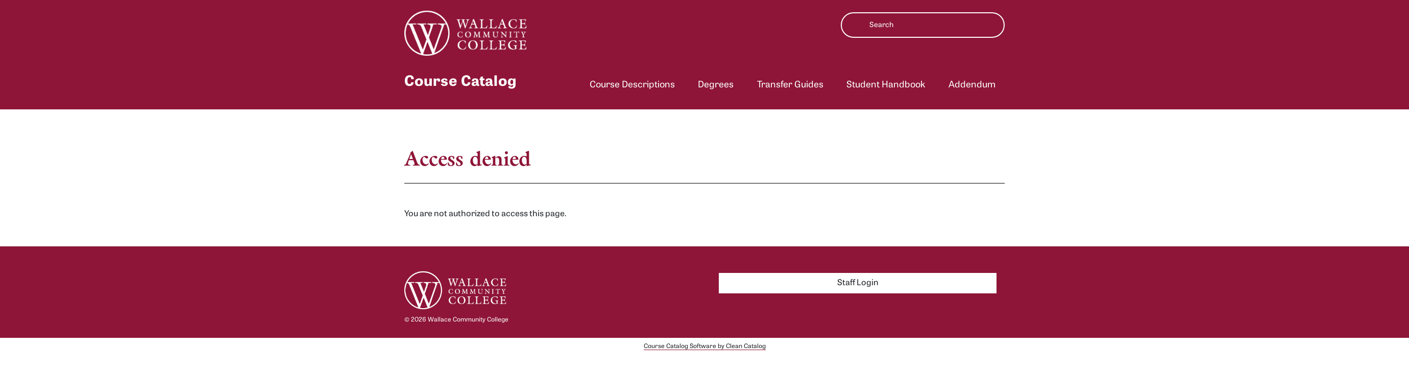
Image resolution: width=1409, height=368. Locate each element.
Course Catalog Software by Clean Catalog (705, 346)
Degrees (716, 85)
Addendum (972, 85)
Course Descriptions (632, 85)
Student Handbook (885, 85)
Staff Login (858, 283)
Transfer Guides (790, 85)
